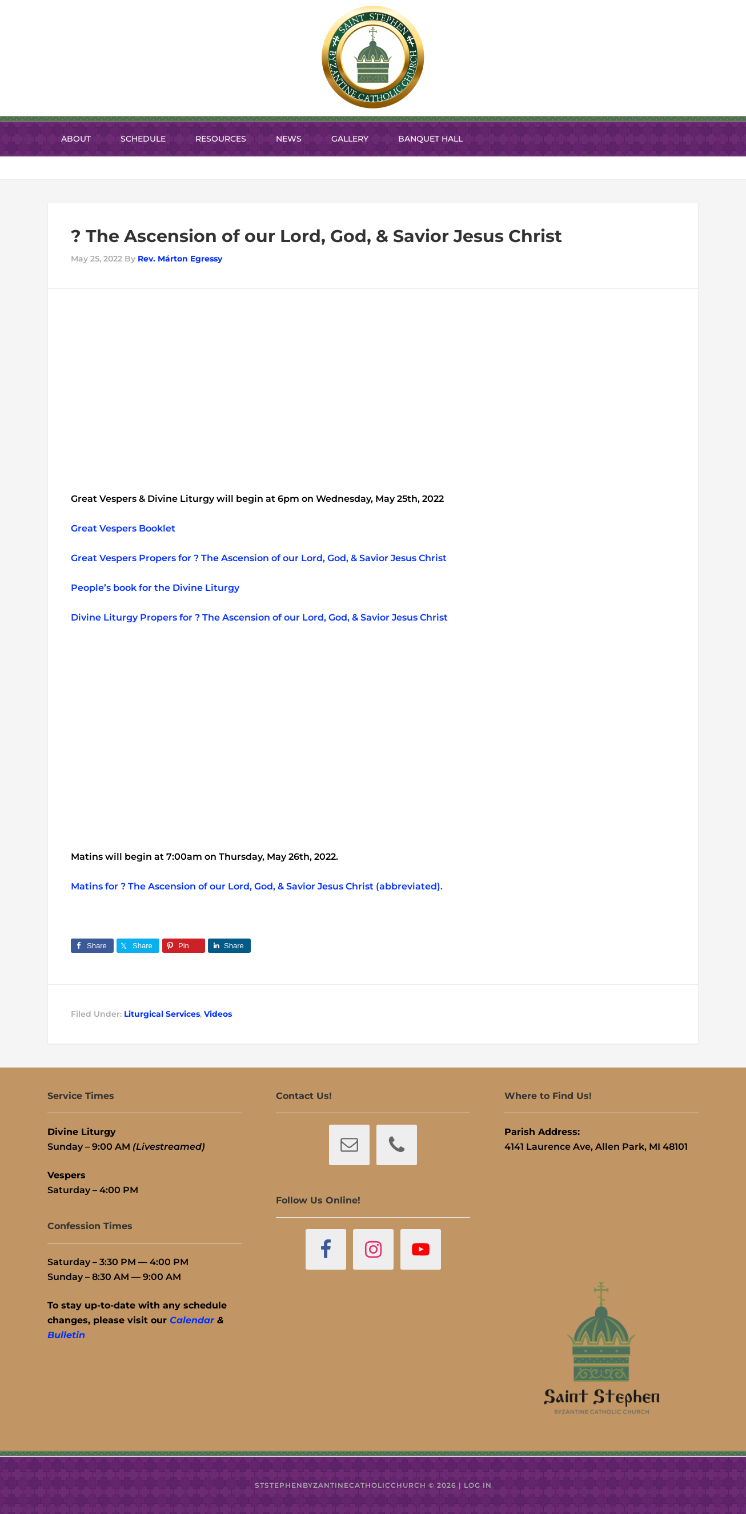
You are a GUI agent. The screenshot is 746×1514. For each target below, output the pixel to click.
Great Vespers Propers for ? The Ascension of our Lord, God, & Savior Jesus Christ (259, 558)
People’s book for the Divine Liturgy (155, 587)
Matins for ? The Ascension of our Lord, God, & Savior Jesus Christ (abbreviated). (257, 886)
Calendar (192, 1320)
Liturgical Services (162, 1014)
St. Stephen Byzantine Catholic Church (373, 57)
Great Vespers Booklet (123, 528)
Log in (478, 1485)
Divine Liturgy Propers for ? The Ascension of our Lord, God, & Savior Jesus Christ (259, 617)
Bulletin (66, 1335)
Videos (218, 1014)
